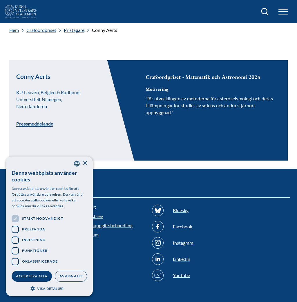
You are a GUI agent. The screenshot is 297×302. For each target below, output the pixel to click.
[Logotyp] (21, 11)
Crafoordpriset (41, 30)
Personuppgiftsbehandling (106, 225)
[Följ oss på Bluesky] (185, 210)
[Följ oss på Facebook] (185, 226)
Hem (14, 30)
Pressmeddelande (34, 123)
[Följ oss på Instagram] (185, 243)
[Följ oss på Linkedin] (185, 259)
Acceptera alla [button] (32, 276)
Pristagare (74, 30)
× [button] (85, 163)
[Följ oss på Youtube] (185, 275)
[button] (283, 11)
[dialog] (49, 226)
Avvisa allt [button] (70, 276)
